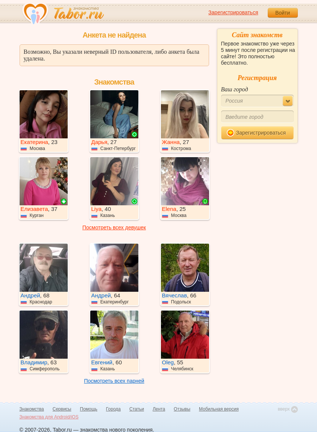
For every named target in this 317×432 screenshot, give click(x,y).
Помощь (88, 409)
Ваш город (234, 89)
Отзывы (182, 409)
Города (113, 409)
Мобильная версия (219, 409)
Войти (282, 13)
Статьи (136, 409)
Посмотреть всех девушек (114, 227)
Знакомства (32, 409)
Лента (159, 409)
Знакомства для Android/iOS (49, 417)
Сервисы (62, 409)
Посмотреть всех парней (114, 381)
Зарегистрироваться (233, 12)
